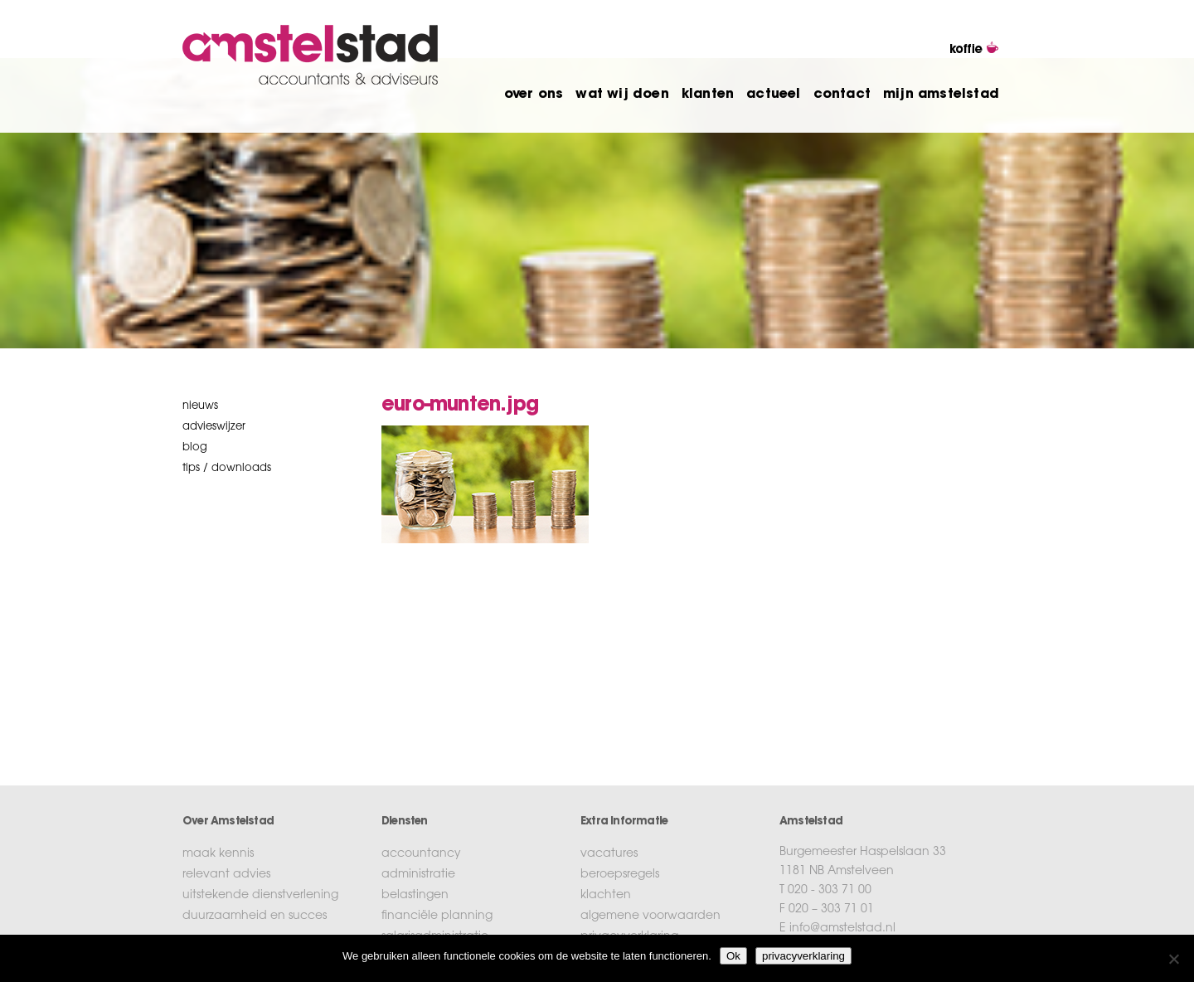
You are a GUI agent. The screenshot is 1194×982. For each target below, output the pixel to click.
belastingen (415, 896)
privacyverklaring (803, 956)
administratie (418, 875)
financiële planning (437, 916)
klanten (708, 94)
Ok (733, 956)
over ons (534, 94)
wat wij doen (621, 94)
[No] (1173, 958)
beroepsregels (619, 875)
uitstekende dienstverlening (260, 896)
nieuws (200, 406)
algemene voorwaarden (650, 916)
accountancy (421, 854)
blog (194, 447)
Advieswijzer (213, 426)
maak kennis (218, 854)
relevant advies (226, 875)
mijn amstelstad (941, 94)
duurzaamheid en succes (254, 916)
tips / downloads (226, 468)
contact (842, 94)
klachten (605, 896)
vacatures (609, 854)
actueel (773, 94)
